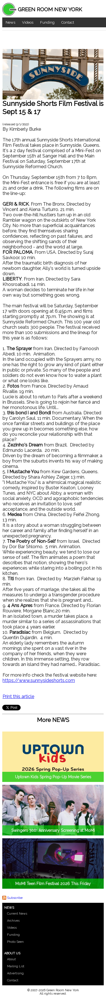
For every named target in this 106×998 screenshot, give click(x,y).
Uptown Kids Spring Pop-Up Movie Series (53, 777)
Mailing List (15, 966)
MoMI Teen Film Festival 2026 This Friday (53, 883)
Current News (17, 913)
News (10, 22)
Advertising (15, 973)
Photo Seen (15, 942)
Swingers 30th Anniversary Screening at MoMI (53, 830)
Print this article (18, 696)
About (11, 959)
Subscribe (15, 898)
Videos (27, 22)
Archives (13, 921)
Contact (67, 22)
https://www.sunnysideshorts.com (39, 680)
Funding (47, 22)
